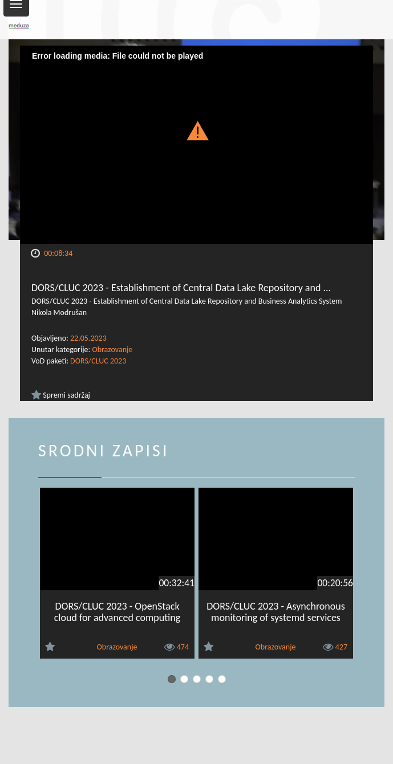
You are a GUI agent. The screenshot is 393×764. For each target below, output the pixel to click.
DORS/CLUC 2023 (98, 361)
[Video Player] (196, 145)
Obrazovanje (112, 349)
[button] (196, 130)
